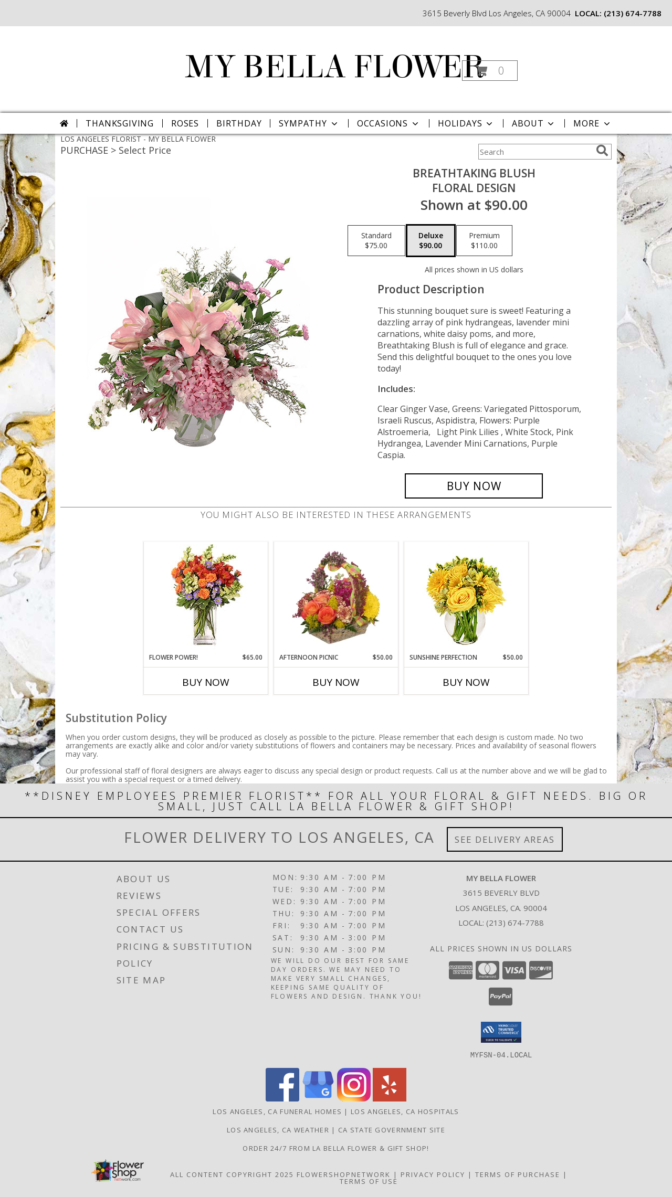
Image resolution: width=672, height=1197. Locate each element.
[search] (602, 150)
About (534, 123)
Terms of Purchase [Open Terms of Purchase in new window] (517, 1174)
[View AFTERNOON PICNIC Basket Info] (336, 597)
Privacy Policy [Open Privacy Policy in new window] (433, 1174)
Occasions (389, 123)
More (592, 123)
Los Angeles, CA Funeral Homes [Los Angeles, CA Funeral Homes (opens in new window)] (277, 1111)
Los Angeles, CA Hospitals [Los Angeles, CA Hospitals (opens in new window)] (405, 1111)
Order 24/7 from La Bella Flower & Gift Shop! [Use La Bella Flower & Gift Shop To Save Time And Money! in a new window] (336, 1147)
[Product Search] (535, 151)
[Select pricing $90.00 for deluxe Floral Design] (430, 241)
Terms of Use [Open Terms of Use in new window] (369, 1180)
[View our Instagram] (354, 1098)
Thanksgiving (120, 123)
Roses (185, 123)
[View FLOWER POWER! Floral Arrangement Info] (206, 597)
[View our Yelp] (389, 1098)
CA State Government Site (391, 1129)
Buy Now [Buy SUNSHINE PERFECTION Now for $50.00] (466, 682)
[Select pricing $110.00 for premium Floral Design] (484, 241)
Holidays (466, 123)
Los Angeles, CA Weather (278, 1129)
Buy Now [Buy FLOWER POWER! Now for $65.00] (205, 682)
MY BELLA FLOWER (335, 67)
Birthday (238, 123)
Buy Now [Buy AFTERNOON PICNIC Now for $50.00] (336, 682)
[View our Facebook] (282, 1098)
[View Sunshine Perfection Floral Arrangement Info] (466, 597)
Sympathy (309, 123)
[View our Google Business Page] (318, 1098)
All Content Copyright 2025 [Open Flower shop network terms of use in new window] (232, 1174)
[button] (490, 70)
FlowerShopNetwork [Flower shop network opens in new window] (344, 1174)
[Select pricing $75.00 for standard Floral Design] (376, 241)
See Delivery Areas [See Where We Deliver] (505, 839)
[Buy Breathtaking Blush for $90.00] (474, 486)
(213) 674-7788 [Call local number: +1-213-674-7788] (633, 13)
